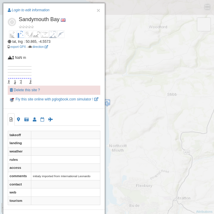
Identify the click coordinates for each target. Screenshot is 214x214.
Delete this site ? (25, 90)
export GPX (18, 46)
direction (40, 46)
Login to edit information (28, 10)
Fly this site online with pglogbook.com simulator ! (54, 99)
